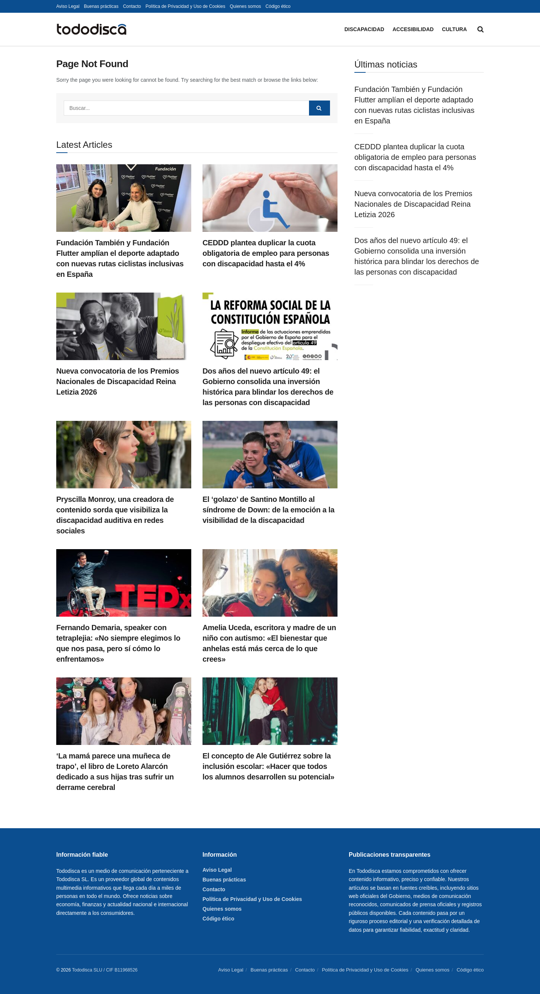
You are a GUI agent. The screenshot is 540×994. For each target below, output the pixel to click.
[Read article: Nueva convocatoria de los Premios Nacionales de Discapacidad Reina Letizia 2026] (123, 326)
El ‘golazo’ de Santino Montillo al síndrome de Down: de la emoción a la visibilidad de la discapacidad (268, 509)
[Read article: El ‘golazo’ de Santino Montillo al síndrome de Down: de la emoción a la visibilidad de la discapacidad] (270, 454)
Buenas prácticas (101, 6)
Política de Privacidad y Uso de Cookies (185, 6)
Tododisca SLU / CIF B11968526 (105, 970)
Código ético (278, 6)
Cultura (454, 29)
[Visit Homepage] (91, 29)
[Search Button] (480, 29)
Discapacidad (364, 29)
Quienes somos (245, 6)
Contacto (132, 6)
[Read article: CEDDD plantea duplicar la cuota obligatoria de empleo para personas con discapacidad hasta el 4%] (270, 198)
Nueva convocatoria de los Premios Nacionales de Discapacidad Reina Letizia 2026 (117, 381)
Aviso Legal (68, 6)
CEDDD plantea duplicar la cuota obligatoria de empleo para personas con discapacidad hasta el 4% (265, 253)
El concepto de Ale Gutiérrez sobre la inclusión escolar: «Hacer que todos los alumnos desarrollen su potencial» (268, 766)
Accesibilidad (413, 29)
